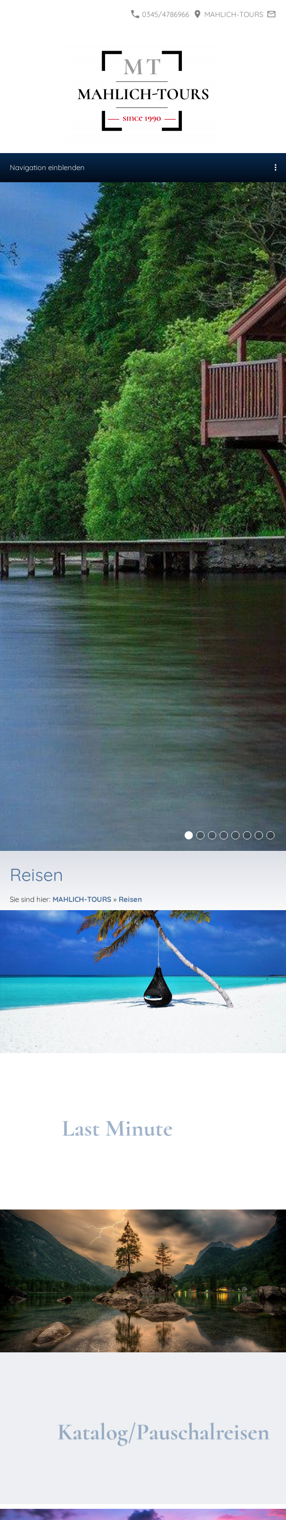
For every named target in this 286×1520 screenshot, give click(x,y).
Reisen (130, 899)
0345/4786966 (160, 14)
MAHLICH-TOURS (228, 14)
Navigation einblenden (47, 167)
